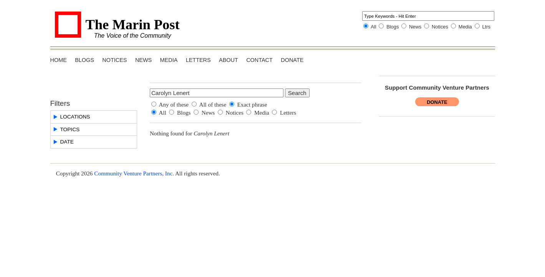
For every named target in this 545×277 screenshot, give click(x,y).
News (415, 27)
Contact (259, 60)
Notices (440, 27)
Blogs (392, 27)
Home (58, 60)
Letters (198, 60)
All (373, 27)
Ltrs (486, 27)
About (228, 60)
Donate (292, 60)
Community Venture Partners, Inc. (134, 173)
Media (465, 27)
